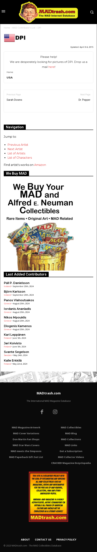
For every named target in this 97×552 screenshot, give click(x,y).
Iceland (7, 286)
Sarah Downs (14, 99)
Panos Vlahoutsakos (19, 300)
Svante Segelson (16, 352)
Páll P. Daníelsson (17, 283)
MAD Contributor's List (23, 27)
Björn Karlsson (14, 291)
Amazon (40, 165)
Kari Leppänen (14, 334)
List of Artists (16, 153)
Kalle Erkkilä (13, 360)
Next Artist (15, 149)
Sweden (8, 355)
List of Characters (20, 157)
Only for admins (16, 118)
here (51, 67)
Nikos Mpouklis (15, 317)
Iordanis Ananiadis (17, 309)
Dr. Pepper (84, 99)
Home (7, 27)
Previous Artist (18, 144)
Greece (7, 303)
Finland (7, 338)
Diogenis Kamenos (18, 326)
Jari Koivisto (13, 343)
